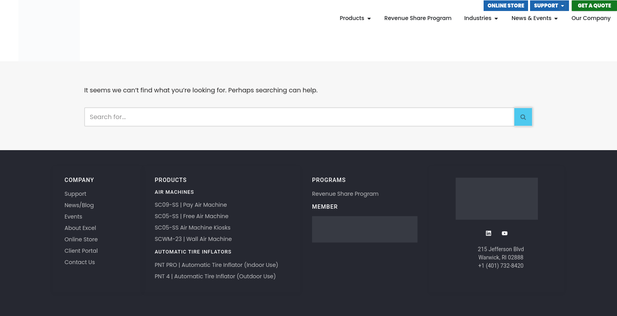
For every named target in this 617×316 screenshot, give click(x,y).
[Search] (299, 117)
